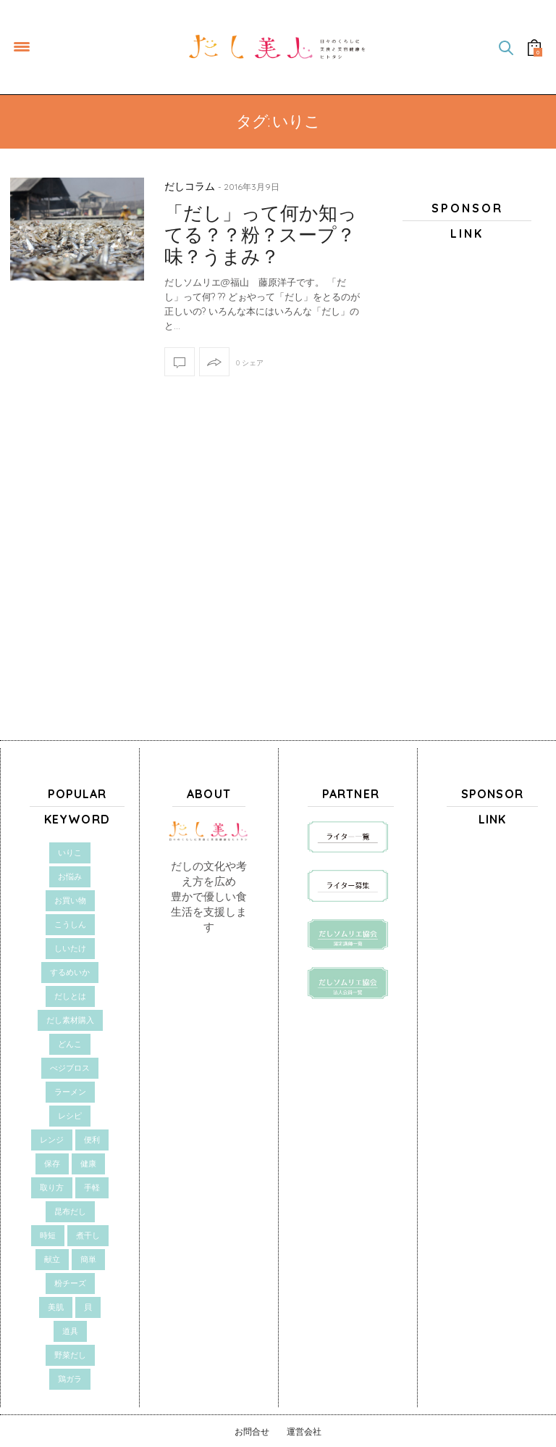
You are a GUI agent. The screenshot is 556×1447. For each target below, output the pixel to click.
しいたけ (70, 948)
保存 (52, 1163)
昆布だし (70, 1211)
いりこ (70, 852)
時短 (48, 1235)
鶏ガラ (70, 1379)
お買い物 (70, 900)
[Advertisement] (467, 479)
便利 (92, 1140)
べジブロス (70, 1068)
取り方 (52, 1187)
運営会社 (304, 1431)
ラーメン (70, 1092)
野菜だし (70, 1355)
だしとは (70, 996)
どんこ (70, 1044)
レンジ (52, 1140)
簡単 (88, 1259)
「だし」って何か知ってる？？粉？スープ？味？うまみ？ (260, 234)
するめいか (70, 972)
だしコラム (189, 186)
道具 (70, 1331)
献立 (52, 1259)
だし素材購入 (70, 1020)
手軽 (92, 1187)
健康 (88, 1163)
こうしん (70, 924)
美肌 (56, 1307)
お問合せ (252, 1431)
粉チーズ (70, 1283)
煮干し (88, 1235)
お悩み (70, 876)
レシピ (70, 1116)
